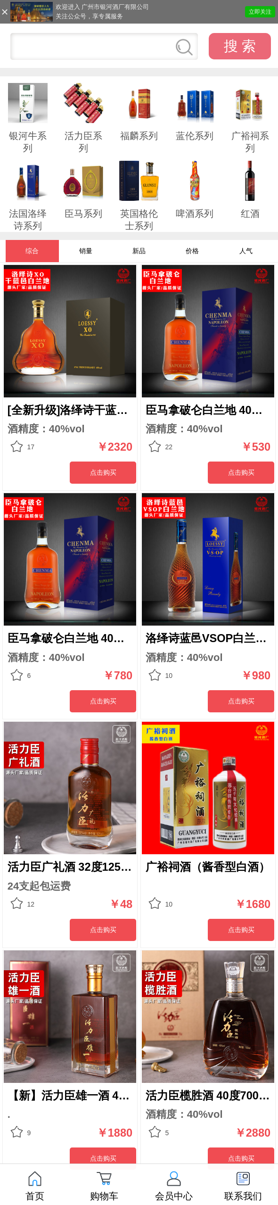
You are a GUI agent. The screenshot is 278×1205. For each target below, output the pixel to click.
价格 (192, 251)
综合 (32, 251)
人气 (246, 251)
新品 (139, 251)
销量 (85, 251)
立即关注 (260, 11)
